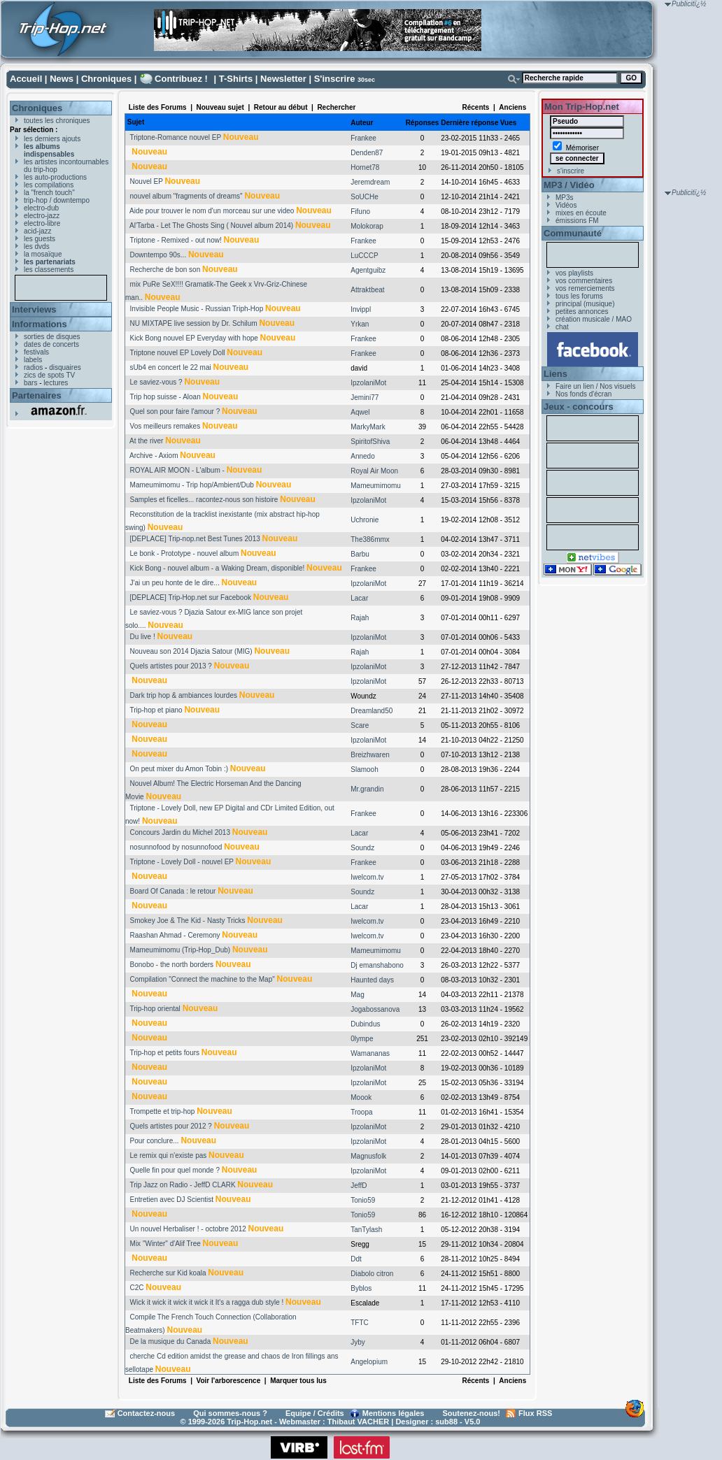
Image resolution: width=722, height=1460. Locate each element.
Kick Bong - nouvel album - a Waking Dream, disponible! (217, 568)
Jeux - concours (579, 406)
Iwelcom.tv (367, 877)
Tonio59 (363, 1200)
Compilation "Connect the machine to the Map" (202, 979)
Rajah (360, 618)
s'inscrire (570, 171)
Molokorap (367, 226)
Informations (39, 324)
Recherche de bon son (165, 269)
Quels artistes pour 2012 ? (171, 1126)
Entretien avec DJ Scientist (172, 1199)
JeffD (359, 1185)
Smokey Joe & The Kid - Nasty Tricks (188, 920)
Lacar (359, 598)
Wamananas (370, 1053)
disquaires (65, 367)
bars (30, 383)
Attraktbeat (367, 290)
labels (33, 360)
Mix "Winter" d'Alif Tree (165, 1243)
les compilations (48, 185)
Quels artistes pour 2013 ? (171, 666)
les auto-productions (55, 177)
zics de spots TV (49, 375)
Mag (357, 995)
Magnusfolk (368, 1156)
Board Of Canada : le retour (173, 891)
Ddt (356, 1259)
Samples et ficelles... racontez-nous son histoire (204, 499)
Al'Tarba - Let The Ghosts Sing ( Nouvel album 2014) (211, 225)
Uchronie (364, 520)
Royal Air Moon (374, 471)
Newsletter (283, 78)
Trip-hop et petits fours (164, 1053)
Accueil (26, 78)
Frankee (363, 138)
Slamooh (364, 769)
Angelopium (369, 1362)
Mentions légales (393, 1413)
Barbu (360, 554)
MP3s (564, 197)
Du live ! (142, 636)
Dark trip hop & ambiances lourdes (183, 695)
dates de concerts (51, 344)
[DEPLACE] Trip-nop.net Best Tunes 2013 (195, 539)
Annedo (362, 456)
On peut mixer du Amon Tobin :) (179, 769)
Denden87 (367, 153)
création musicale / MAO (593, 319)
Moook (361, 1097)
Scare (360, 725)
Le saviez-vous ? (156, 382)
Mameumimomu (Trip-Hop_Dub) (180, 950)
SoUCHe (364, 197)
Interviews (34, 309)
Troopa (361, 1112)
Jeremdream (370, 182)
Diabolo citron (372, 1274)
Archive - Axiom (153, 455)
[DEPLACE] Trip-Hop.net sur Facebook (190, 597)
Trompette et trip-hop (161, 1111)
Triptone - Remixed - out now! (175, 240)
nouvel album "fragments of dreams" (186, 196)
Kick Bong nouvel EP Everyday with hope (194, 338)
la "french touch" (49, 192)
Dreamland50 (371, 711)
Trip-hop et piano (155, 710)
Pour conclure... (154, 1141)
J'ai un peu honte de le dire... (175, 583)
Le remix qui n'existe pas (168, 1155)
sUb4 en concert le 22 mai (170, 367)
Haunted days (372, 980)
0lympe (362, 1039)
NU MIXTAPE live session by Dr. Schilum (193, 323)
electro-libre (42, 223)
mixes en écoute (581, 213)
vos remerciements (584, 288)
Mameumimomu (376, 485)
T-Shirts (236, 78)
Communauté (573, 233)
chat (562, 327)
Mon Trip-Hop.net (581, 106)
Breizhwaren (370, 755)
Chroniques (106, 78)
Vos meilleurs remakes (165, 426)
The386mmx (370, 539)
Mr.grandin (367, 789)
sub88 (446, 1421)
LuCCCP (364, 255)
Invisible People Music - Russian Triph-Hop (197, 309)
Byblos (361, 1288)
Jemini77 (364, 397)
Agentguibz (368, 270)
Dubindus (365, 1024)
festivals (36, 352)
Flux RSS (535, 1413)
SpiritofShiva (370, 441)
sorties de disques (52, 337)
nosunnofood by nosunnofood (176, 847)
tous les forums (579, 296)
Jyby (358, 1342)
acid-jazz (37, 231)
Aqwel (360, 412)
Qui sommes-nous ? (230, 1413)
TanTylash (366, 1229)
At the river (146, 441)
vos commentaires (583, 281)
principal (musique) (584, 304)
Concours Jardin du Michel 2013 (180, 832)
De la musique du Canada (170, 1341)
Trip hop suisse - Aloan (164, 397)
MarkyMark (368, 427)
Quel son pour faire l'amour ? (175, 411)
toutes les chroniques (57, 120)
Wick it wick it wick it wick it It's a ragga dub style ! (207, 1302)
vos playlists (574, 273)
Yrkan (360, 324)
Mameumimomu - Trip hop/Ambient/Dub (192, 485)
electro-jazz (41, 216)
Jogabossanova (375, 1009)
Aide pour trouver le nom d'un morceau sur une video (211, 211)
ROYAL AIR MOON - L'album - (177, 470)
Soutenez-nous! (472, 1413)
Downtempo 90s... (158, 255)
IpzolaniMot (368, 383)
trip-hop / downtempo (57, 200)
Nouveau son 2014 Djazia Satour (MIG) (191, 651)
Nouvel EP (146, 181)
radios (33, 367)
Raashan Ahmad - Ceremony (175, 935)
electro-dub (41, 208)
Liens (555, 373)
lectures (55, 383)
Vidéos (565, 205)
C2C (137, 1287)
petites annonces (582, 311)
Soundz (362, 848)
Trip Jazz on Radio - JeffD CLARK (182, 1185)
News (61, 78)
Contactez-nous (147, 1413)
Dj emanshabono (377, 965)
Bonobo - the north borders (172, 964)
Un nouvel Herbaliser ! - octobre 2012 (188, 1229)
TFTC (360, 1322)
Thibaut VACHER (358, 1421)
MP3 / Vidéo (569, 185)
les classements (48, 269)
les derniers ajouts (52, 139)
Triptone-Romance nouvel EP (175, 137)
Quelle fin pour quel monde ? (175, 1170)
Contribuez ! (181, 78)
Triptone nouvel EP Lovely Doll (177, 353)
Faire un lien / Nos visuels (595, 386)
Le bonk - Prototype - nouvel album (184, 553)
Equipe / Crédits (314, 1413)
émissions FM (577, 220)
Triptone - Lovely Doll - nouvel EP (181, 862)
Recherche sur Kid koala (168, 1273)
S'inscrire (334, 78)
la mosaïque (43, 254)
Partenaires (37, 395)
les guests (39, 239)
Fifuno (360, 211)
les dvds (37, 246)
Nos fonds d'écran (583, 394)
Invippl (361, 309)
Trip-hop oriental (154, 1008)
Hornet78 (365, 167)
